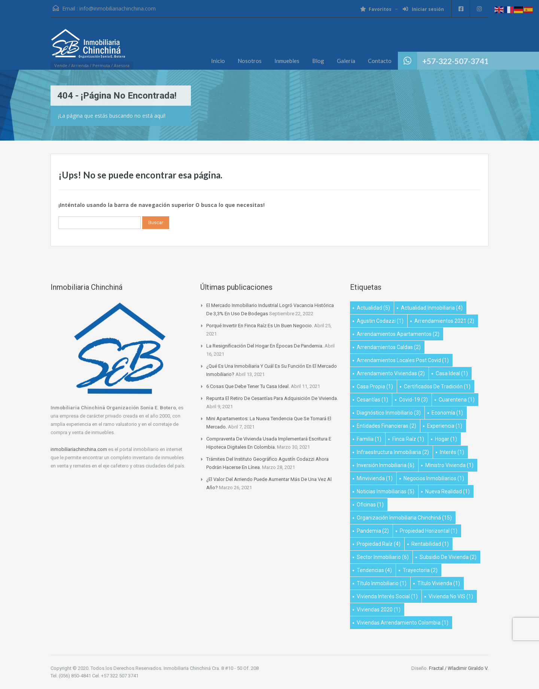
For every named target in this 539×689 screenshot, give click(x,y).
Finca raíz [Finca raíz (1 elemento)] (408, 439)
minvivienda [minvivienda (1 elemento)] (375, 478)
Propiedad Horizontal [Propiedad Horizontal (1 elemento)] (428, 531)
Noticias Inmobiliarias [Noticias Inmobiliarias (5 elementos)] (385, 491)
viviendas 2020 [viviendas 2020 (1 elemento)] (379, 610)
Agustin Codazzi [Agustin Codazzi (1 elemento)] (380, 321)
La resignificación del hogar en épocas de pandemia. (264, 346)
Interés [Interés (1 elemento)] (452, 452)
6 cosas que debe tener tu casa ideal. (248, 386)
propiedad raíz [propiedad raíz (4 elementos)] (379, 544)
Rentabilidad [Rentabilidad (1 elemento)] (430, 544)
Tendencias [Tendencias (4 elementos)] (374, 570)
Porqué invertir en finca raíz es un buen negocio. (259, 325)
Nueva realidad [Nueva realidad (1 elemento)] (447, 491)
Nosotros (250, 60)
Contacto (380, 60)
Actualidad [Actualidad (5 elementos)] (373, 308)
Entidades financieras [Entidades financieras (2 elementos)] (386, 426)
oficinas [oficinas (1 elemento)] (370, 505)
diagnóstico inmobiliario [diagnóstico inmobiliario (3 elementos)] (389, 413)
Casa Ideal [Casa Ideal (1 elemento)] (452, 373)
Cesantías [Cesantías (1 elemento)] (372, 400)
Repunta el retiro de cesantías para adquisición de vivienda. (272, 398)
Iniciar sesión (423, 9)
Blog (318, 60)
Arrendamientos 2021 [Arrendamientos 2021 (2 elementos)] (444, 321)
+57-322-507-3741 (455, 61)
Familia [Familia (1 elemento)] (369, 439)
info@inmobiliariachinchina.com (117, 8)
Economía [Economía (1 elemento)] (447, 413)
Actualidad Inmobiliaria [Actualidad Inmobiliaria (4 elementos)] (432, 308)
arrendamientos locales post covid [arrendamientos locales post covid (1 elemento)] (403, 360)
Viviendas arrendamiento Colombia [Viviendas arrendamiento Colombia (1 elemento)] (402, 623)
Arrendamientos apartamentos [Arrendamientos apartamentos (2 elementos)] (398, 334)
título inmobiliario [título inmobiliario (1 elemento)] (381, 583)
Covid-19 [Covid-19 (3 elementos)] (413, 400)
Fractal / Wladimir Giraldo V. (458, 668)
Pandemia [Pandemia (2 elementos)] (373, 531)
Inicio (218, 60)
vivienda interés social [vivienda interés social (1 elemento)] (387, 596)
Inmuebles (286, 60)
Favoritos (375, 9)
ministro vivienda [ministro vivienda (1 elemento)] (449, 465)
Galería (346, 60)
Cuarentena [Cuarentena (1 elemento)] (457, 400)
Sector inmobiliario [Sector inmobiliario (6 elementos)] (383, 557)
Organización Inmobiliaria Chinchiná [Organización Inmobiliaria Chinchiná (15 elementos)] (404, 518)
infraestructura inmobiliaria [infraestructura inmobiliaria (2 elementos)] (393, 452)
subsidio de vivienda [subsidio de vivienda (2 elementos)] (448, 557)
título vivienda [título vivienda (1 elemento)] (438, 583)
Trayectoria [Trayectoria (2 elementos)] (420, 570)
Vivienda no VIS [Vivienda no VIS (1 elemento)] (451, 596)
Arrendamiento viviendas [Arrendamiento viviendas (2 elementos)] (391, 373)
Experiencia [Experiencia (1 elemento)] (444, 426)
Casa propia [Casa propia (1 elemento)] (375, 386)
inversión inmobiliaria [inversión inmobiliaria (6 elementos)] (385, 465)
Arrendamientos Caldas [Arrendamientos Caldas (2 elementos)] (389, 347)
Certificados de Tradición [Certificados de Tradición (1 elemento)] (437, 386)
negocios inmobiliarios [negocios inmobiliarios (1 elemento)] (434, 478)
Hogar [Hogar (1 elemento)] (446, 439)
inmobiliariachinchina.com (79, 449)
